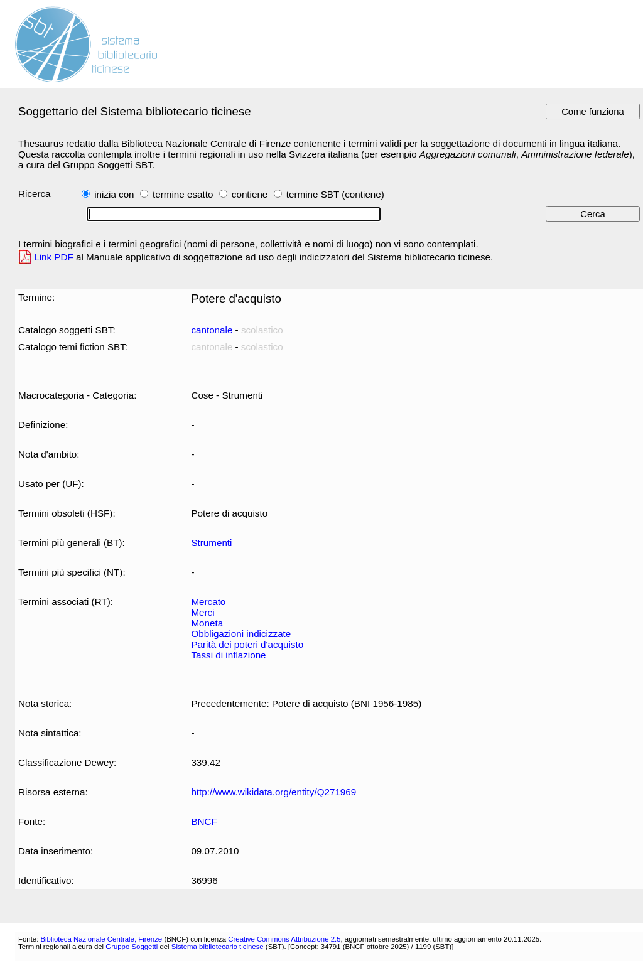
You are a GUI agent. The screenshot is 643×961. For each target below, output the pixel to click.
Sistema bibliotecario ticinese (217, 946)
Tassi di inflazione (228, 655)
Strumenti (211, 542)
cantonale (211, 330)
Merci (202, 612)
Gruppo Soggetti (131, 946)
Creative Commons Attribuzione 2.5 (284, 939)
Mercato (208, 601)
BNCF (204, 821)
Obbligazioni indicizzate (241, 633)
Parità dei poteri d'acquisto (247, 644)
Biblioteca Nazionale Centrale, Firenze (101, 939)
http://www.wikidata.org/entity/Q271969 (273, 792)
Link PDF (53, 257)
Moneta (207, 623)
